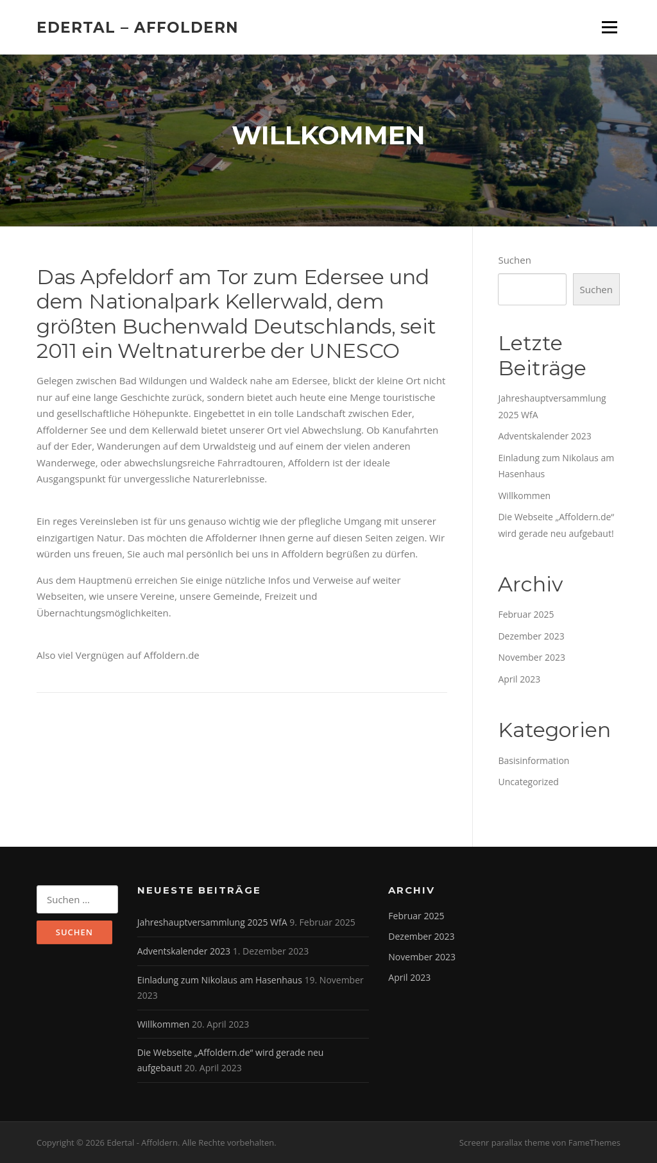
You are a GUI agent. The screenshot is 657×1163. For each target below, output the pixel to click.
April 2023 (519, 679)
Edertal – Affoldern (138, 27)
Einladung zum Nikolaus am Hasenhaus (219, 980)
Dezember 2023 (531, 636)
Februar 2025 (526, 614)
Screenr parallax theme (504, 1142)
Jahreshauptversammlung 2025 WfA (212, 922)
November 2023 (531, 657)
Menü (609, 27)
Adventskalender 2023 (544, 436)
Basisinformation (533, 760)
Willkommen (524, 495)
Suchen (514, 259)
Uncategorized (528, 782)
